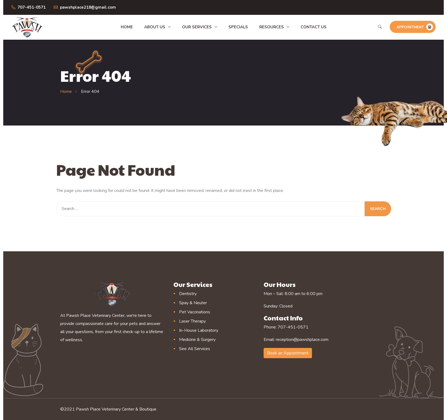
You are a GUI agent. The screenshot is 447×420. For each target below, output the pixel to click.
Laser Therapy (192, 321)
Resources (271, 27)
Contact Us (314, 27)
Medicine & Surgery (197, 340)
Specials (238, 27)
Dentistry (188, 294)
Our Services (197, 27)
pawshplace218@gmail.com (88, 7)
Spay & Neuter (193, 303)
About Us (154, 27)
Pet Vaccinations (194, 312)
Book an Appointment (287, 353)
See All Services (194, 349)
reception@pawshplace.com (302, 340)
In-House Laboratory (198, 330)
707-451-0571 (32, 7)
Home (127, 27)
